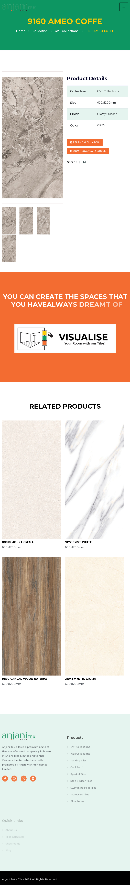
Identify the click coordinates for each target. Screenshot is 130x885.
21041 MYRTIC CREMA (80, 678)
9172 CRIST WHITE (78, 542)
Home (20, 31)
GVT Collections (67, 31)
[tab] (9, 221)
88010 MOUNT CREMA (18, 542)
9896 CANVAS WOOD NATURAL (25, 678)
